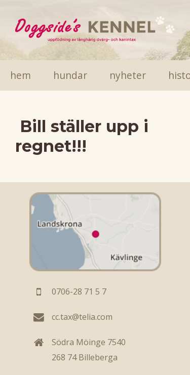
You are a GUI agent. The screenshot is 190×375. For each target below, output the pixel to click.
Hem (20, 75)
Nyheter (127, 75)
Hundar (70, 75)
